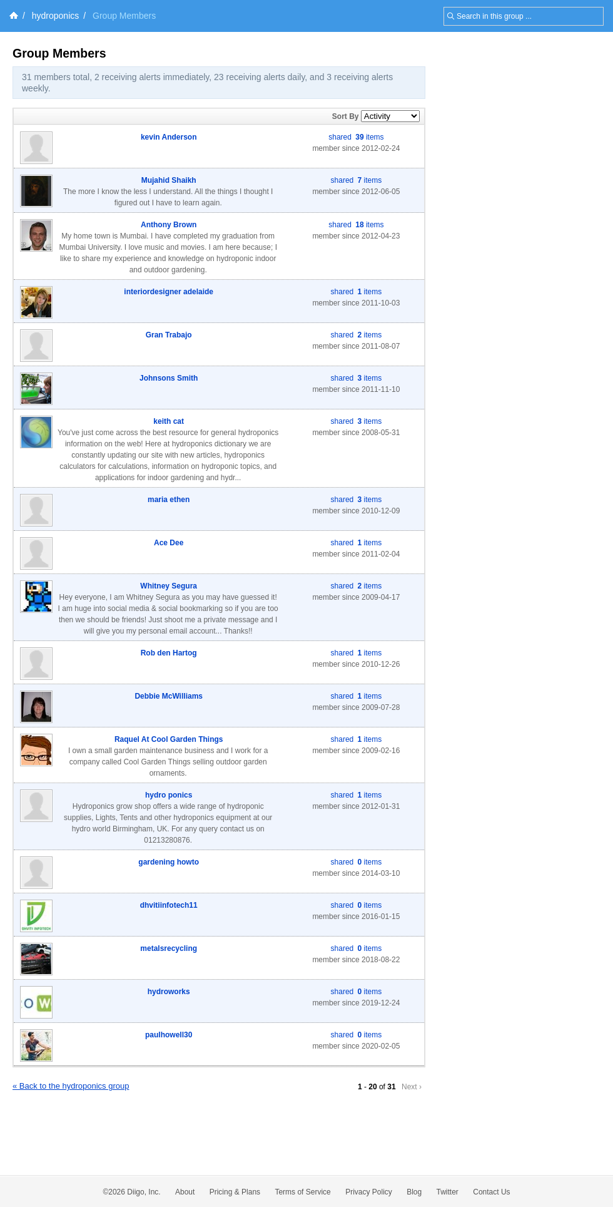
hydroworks (169, 991)
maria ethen (169, 499)
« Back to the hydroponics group (71, 1086)
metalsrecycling (168, 948)
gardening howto (168, 862)
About (185, 1192)
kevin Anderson (169, 137)
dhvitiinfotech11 (169, 905)
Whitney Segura (168, 586)
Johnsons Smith (168, 378)
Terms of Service (302, 1192)
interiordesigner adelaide (168, 291)
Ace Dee (168, 542)
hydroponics (55, 16)
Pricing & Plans (235, 1192)
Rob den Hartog (169, 653)
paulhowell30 (168, 1034)
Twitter (447, 1192)
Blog (414, 1192)
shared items (355, 137)
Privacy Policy (368, 1192)
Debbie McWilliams (168, 696)
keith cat (168, 421)
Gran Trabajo (169, 335)
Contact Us (491, 1192)
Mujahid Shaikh (168, 180)
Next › (412, 1086)
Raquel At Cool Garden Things (168, 739)
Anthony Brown (168, 224)
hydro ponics (168, 795)
